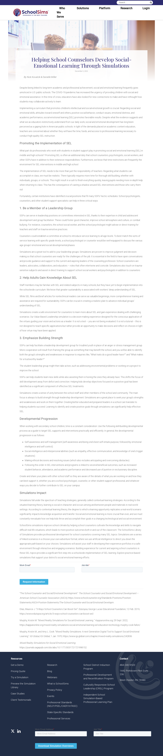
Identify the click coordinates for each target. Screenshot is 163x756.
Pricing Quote (18, 671)
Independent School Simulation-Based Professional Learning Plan (97, 698)
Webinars (52, 677)
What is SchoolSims (58, 683)
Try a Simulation (19, 677)
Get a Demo (17, 664)
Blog (49, 671)
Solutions (83, 8)
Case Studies (18, 693)
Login (146, 8)
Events (50, 696)
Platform (104, 8)
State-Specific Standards (60, 712)
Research (126, 8)
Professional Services (58, 718)
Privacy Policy (54, 689)
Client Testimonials (21, 699)
